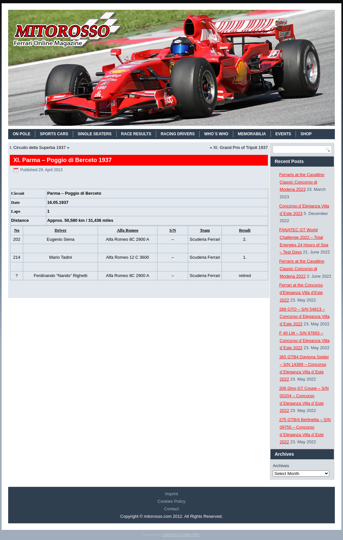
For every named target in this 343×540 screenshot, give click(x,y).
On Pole (21, 134)
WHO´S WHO (216, 134)
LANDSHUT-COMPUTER (180, 535)
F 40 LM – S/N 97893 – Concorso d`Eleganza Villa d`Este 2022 (304, 341)
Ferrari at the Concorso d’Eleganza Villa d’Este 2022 (301, 293)
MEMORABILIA (252, 134)
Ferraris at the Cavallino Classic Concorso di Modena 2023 (301, 182)
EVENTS (283, 134)
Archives (281, 465)
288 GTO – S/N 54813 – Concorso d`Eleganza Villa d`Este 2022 (304, 317)
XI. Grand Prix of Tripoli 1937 (240, 147)
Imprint (171, 493)
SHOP (306, 134)
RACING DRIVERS (178, 134)
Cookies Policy (171, 501)
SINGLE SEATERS (95, 134)
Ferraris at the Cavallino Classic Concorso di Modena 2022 (301, 269)
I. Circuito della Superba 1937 (38, 147)
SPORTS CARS (54, 134)
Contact (171, 508)
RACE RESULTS (136, 134)
